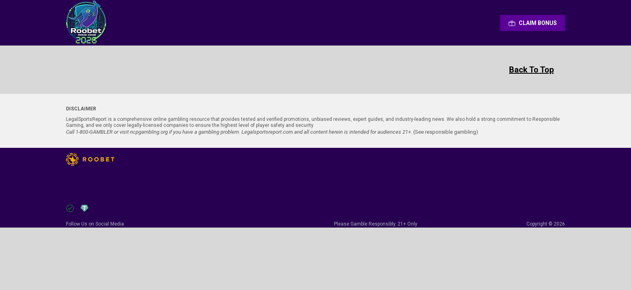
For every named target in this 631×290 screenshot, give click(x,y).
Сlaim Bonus (532, 23)
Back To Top (531, 70)
